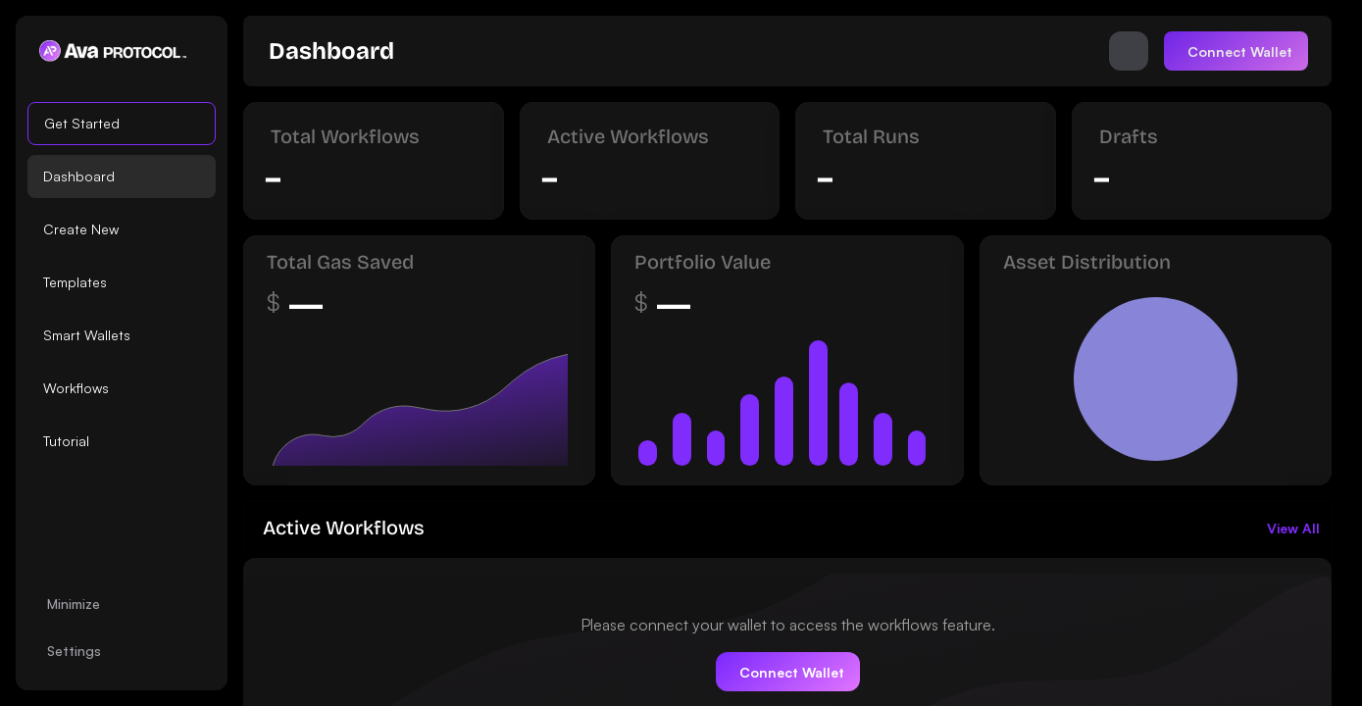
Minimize (73, 603)
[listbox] (121, 282)
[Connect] (1236, 51)
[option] (121, 123)
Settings (74, 650)
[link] (331, 51)
